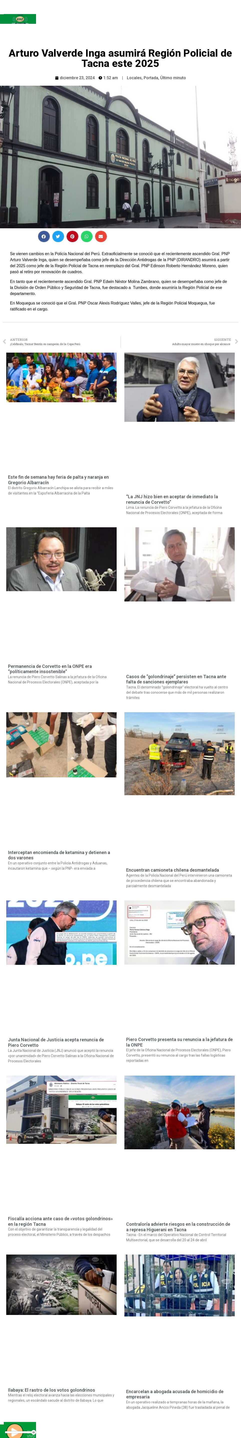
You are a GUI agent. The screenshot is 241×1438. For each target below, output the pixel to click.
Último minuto (173, 77)
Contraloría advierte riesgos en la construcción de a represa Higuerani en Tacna (178, 1226)
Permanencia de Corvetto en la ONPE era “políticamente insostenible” (50, 669)
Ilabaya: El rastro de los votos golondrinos (51, 1390)
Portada (151, 77)
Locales (134, 77)
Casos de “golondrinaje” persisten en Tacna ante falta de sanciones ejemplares (176, 679)
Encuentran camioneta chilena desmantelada (172, 870)
